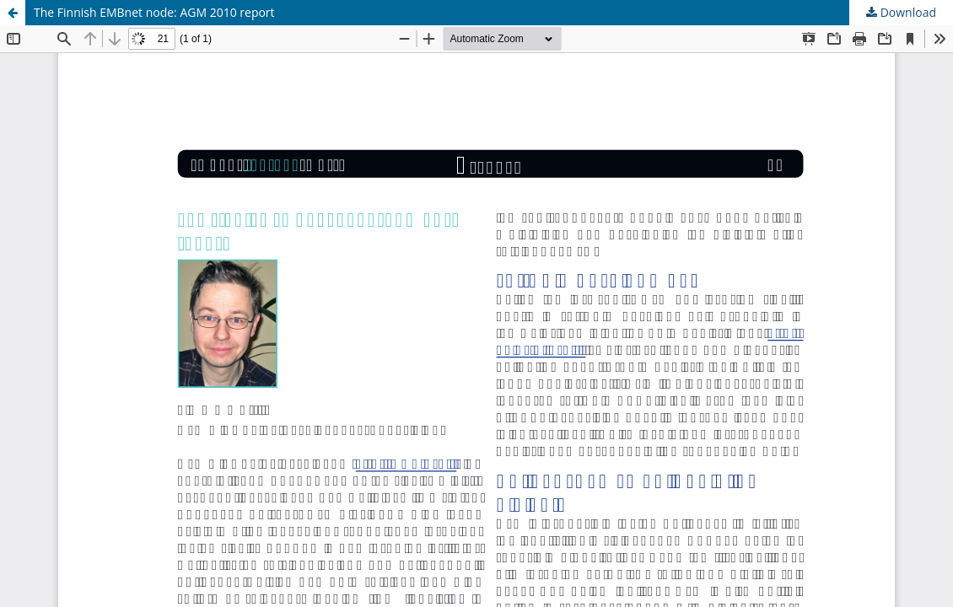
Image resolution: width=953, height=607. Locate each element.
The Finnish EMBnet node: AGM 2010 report (154, 12)
